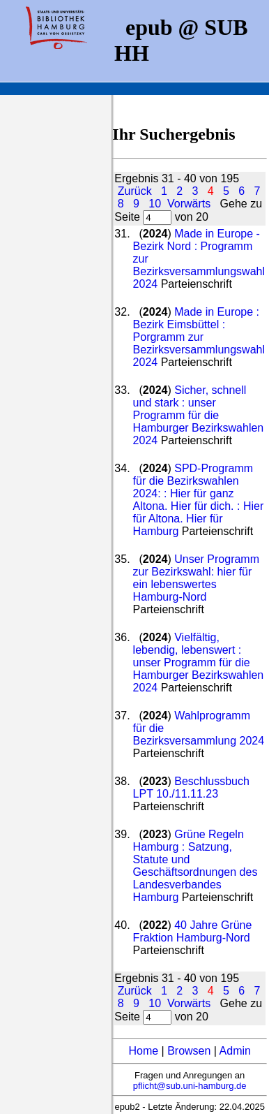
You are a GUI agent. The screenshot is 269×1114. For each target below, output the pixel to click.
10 (154, 204)
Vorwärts (188, 204)
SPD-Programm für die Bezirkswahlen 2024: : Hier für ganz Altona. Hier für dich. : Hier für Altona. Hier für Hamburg (198, 499)
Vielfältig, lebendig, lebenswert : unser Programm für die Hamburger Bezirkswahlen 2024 (198, 662)
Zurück (135, 191)
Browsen (188, 1051)
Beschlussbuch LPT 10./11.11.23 (191, 787)
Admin (235, 1051)
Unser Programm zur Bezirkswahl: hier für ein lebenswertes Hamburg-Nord (196, 578)
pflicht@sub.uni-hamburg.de (190, 1085)
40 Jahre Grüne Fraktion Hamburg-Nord (192, 931)
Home (143, 1051)
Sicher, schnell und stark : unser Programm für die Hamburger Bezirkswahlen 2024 (198, 415)
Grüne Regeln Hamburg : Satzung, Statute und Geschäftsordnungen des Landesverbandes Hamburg (195, 865)
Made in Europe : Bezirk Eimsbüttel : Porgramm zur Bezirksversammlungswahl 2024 (199, 337)
